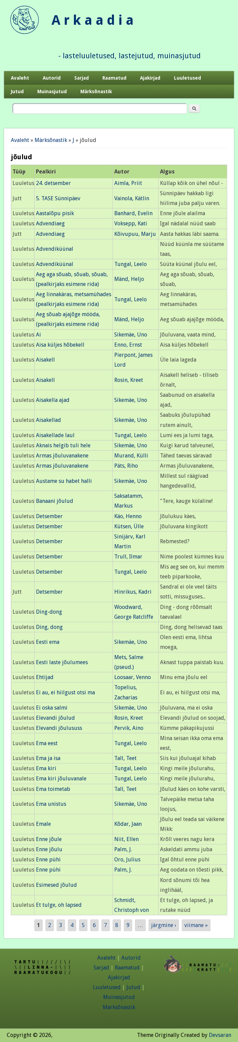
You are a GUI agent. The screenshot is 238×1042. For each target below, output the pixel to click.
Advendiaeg (50, 223)
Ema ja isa (48, 758)
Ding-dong (49, 612)
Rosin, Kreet (128, 380)
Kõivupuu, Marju (135, 234)
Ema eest (47, 743)
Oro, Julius (127, 859)
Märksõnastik (96, 91)
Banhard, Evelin (133, 213)
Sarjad (81, 78)
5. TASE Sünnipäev (58, 198)
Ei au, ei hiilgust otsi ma (65, 692)
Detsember (49, 516)
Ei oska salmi (51, 707)
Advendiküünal (54, 249)
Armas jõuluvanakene (62, 455)
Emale (43, 824)
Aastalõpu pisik (55, 213)
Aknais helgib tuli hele (63, 445)
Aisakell (45, 359)
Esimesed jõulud (56, 885)
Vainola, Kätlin (131, 198)
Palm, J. (123, 849)
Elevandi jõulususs (59, 728)
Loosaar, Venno (132, 677)
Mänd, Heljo (129, 279)
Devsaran (220, 1035)
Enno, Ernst (128, 345)
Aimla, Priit (128, 183)
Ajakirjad (150, 78)
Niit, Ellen (126, 839)
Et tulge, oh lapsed (59, 905)
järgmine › (163, 925)
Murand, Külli (131, 455)
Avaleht (20, 78)
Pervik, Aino (128, 728)
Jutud (17, 91)
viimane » (196, 925)
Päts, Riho (126, 466)
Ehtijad (45, 677)
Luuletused (187, 78)
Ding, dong (49, 627)
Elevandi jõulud (55, 718)
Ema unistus (51, 804)
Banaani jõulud (54, 501)
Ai (38, 334)
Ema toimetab (53, 789)
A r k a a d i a (93, 20)
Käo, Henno (128, 516)
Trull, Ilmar (128, 556)
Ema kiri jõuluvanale (61, 778)
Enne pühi (48, 859)
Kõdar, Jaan (128, 824)
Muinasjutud (52, 91)
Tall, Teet (125, 758)
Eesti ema (47, 642)
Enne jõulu (49, 849)
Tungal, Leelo (130, 264)
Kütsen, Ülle (129, 526)
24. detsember (53, 183)
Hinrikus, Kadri (133, 592)
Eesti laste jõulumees (62, 662)
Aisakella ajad (53, 400)
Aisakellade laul (55, 435)
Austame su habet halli (64, 481)
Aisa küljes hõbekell (60, 345)
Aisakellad (48, 420)
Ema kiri (46, 768)
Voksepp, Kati (130, 223)
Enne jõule (49, 839)
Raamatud (114, 78)
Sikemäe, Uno (130, 334)
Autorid (52, 78)
